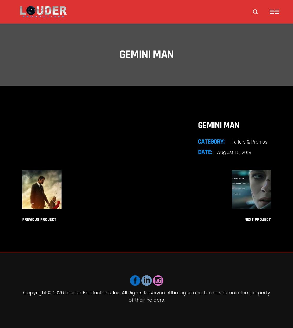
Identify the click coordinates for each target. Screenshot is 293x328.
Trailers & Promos (248, 142)
